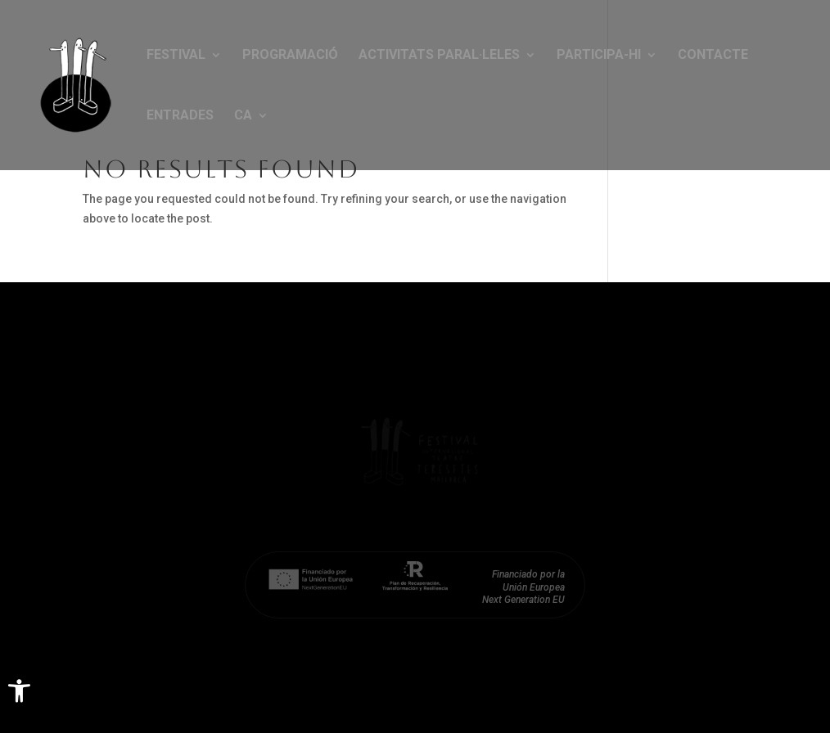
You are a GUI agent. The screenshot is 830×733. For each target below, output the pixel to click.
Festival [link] (176, 55)
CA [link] (243, 116)
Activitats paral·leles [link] (439, 55)
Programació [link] (290, 55)
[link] (19, 691)
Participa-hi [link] (599, 55)
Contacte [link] (713, 55)
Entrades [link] (180, 116)
